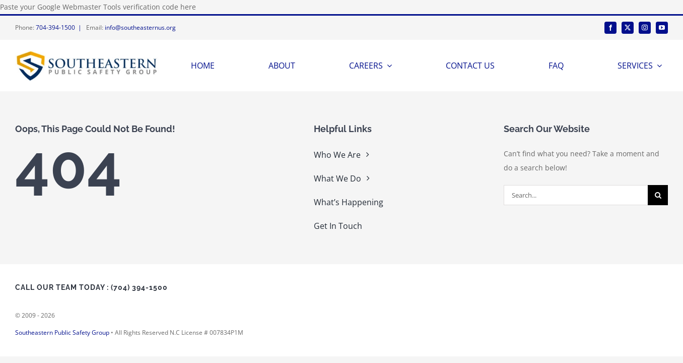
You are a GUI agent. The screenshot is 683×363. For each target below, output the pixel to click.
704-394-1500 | (60, 27)
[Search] (658, 195)
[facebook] (610, 28)
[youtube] (662, 28)
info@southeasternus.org (140, 27)
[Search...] (576, 195)
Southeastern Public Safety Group (62, 332)
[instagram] (645, 28)
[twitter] (628, 28)
